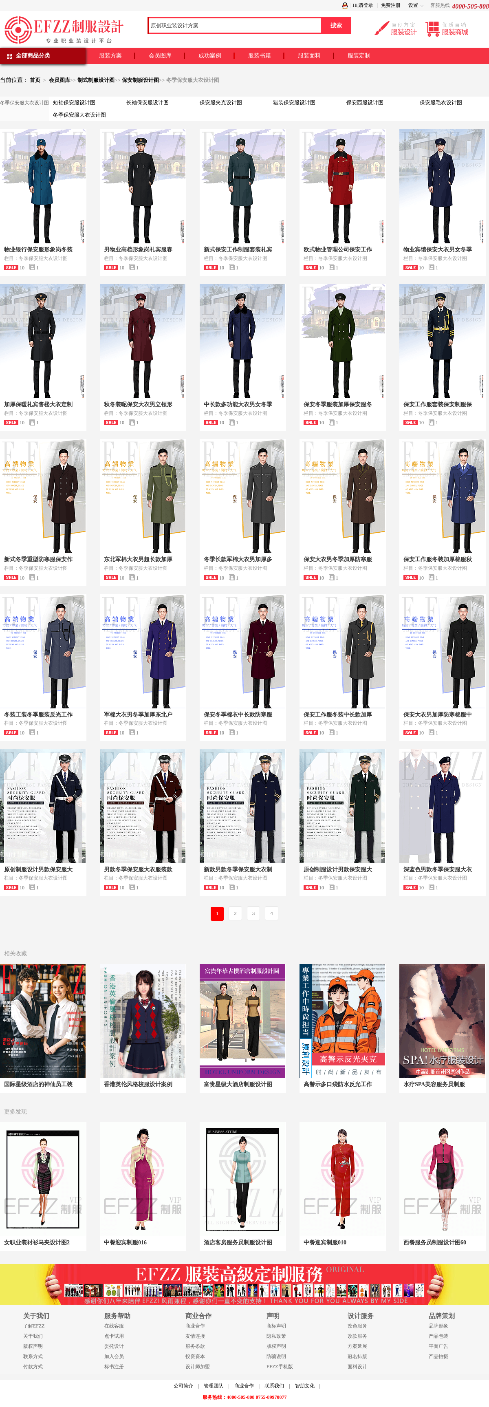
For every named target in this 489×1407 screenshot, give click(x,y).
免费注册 (391, 5)
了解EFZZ (34, 1326)
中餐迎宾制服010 (325, 1242)
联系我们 (274, 1386)
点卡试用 (114, 1336)
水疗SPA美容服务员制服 (434, 1084)
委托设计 (114, 1346)
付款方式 (33, 1367)
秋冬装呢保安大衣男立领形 (138, 404)
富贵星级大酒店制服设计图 (238, 1084)
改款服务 (357, 1336)
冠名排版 (357, 1356)
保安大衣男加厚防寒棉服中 (437, 715)
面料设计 (357, 1367)
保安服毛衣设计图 (441, 102)
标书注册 (114, 1367)
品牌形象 (438, 1326)
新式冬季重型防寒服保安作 (38, 559)
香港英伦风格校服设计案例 (138, 1084)
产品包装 (438, 1336)
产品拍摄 (438, 1356)
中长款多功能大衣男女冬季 (238, 404)
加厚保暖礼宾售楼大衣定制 (38, 404)
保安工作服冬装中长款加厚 (338, 715)
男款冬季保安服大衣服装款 (138, 870)
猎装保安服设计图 (294, 102)
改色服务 (357, 1326)
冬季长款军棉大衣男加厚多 (238, 559)
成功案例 (209, 56)
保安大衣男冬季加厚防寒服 (338, 559)
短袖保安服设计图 (74, 102)
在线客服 (114, 1326)
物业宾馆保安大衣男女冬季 (437, 250)
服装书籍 (259, 56)
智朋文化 (305, 1386)
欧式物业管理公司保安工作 (338, 250)
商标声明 (276, 1326)
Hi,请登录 (362, 5)
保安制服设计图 (140, 80)
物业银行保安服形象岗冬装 (38, 250)
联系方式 (33, 1356)
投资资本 (195, 1356)
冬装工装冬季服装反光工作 (38, 715)
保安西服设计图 (364, 102)
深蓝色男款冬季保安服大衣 (437, 870)
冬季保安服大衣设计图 (79, 115)
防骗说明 (276, 1356)
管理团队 (213, 1386)
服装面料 (309, 56)
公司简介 (183, 1386)
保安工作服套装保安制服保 (437, 404)
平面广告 (438, 1346)
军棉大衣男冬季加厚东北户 (138, 715)
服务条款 (195, 1346)
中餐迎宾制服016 (125, 1242)
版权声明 (33, 1346)
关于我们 (33, 1336)
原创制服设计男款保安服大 (38, 870)
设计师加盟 (197, 1367)
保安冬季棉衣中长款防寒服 (238, 715)
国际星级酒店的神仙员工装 (38, 1084)
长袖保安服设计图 (147, 102)
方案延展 (357, 1346)
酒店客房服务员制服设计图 (238, 1242)
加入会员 (114, 1356)
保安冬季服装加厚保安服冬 (338, 404)
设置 (413, 5)
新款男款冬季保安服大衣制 (238, 870)
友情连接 (195, 1336)
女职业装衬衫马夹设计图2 (37, 1242)
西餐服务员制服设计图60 (434, 1242)
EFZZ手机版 (280, 1367)
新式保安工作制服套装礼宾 (238, 250)
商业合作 (195, 1326)
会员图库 (160, 56)
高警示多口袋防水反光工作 (338, 1084)
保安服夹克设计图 (221, 102)
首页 (35, 80)
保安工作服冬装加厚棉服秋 (437, 559)
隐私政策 (276, 1336)
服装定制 (359, 56)
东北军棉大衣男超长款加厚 (138, 559)
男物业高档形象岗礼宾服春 (138, 250)
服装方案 (110, 56)
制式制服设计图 (96, 80)
